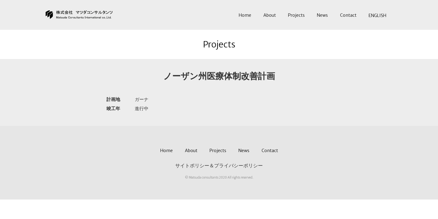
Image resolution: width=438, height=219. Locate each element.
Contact (348, 15)
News (322, 15)
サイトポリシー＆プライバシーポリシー (219, 165)
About (269, 15)
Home (245, 15)
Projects (296, 15)
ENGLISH (377, 15)
